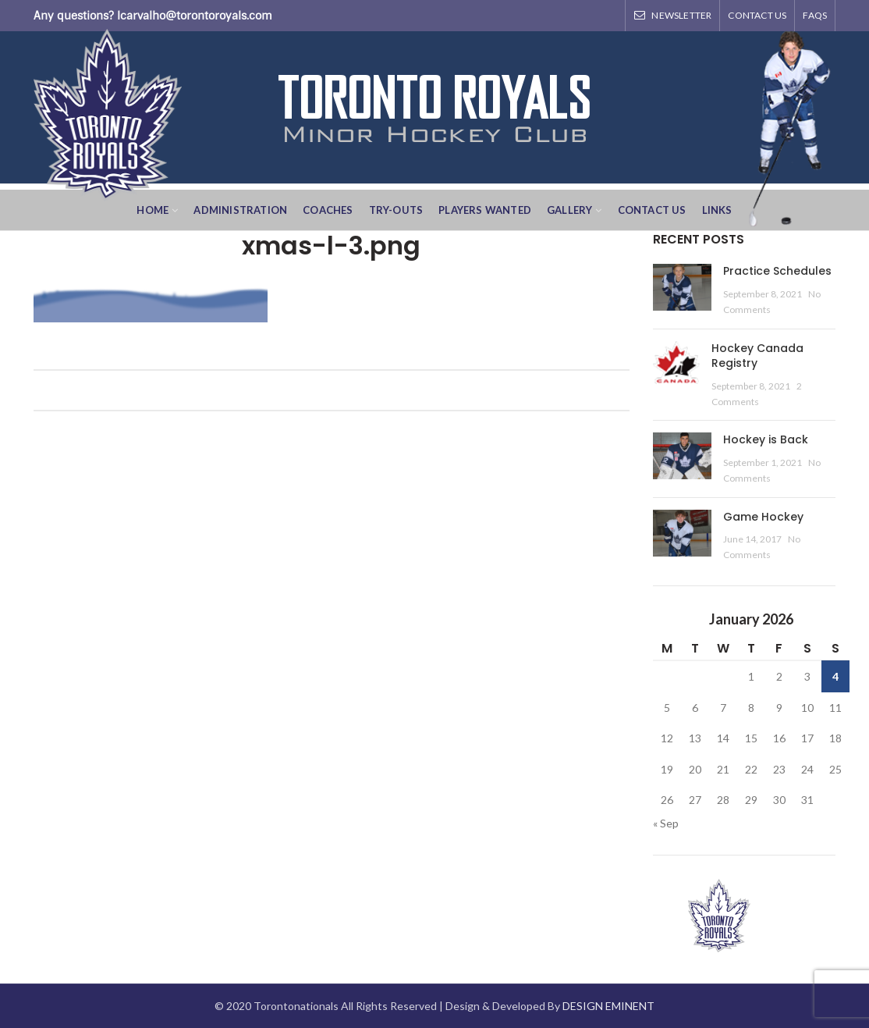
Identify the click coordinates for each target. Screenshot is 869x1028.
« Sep (666, 823)
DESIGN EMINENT (608, 1005)
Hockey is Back (765, 439)
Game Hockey (763, 517)
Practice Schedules (777, 271)
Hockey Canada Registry (757, 356)
